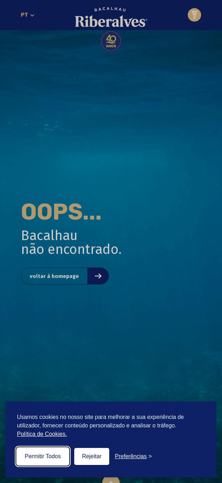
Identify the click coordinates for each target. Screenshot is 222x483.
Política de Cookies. (42, 434)
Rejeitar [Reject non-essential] (91, 456)
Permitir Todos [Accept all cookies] (43, 456)
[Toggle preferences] (133, 456)
